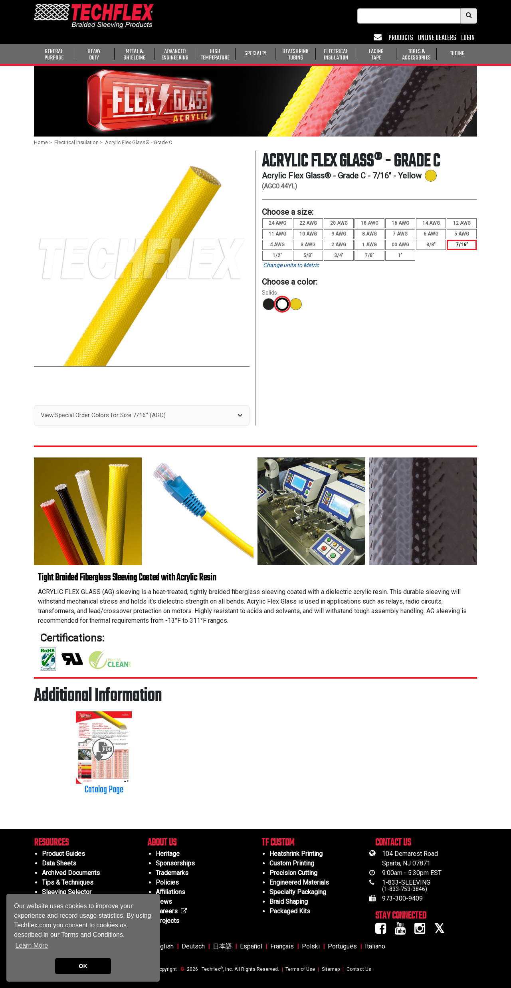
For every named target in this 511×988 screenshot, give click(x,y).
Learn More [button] (31, 945)
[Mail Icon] (379, 38)
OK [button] (83, 966)
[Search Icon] (469, 16)
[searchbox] (409, 16)
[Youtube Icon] (403, 931)
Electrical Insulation (76, 142)
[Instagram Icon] (422, 931)
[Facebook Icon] (383, 931)
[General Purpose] (478, 53)
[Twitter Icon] (442, 931)
